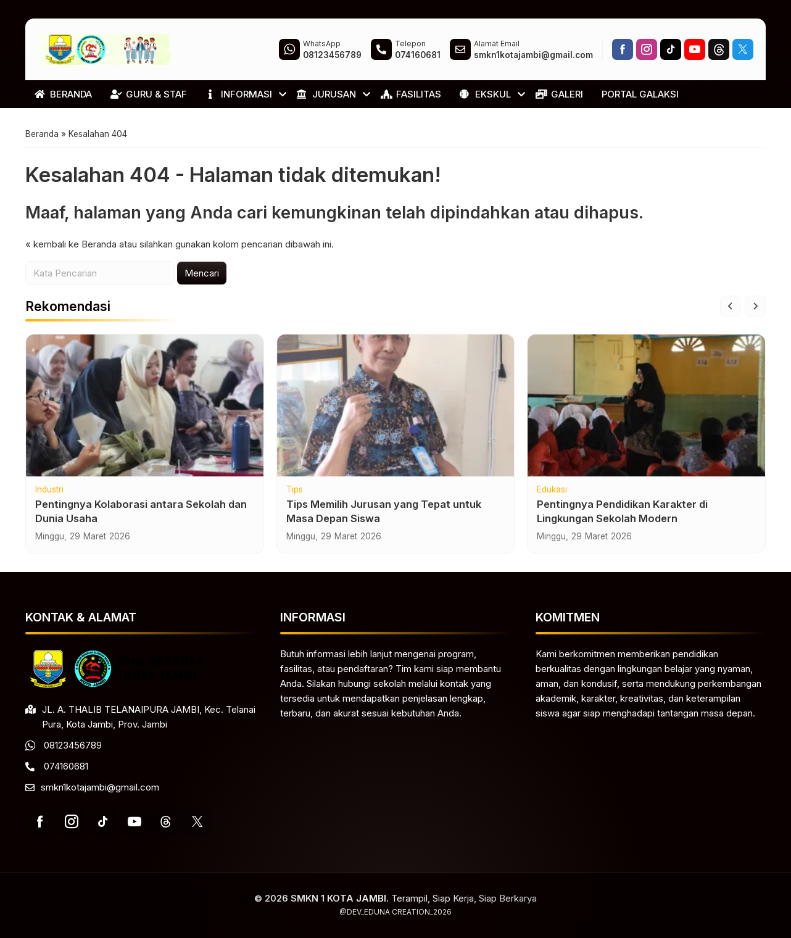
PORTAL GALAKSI (640, 94)
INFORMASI (238, 94)
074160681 (66, 766)
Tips (294, 490)
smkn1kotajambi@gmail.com (100, 787)
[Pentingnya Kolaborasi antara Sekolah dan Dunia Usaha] (144, 405)
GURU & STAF (148, 94)
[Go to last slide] (730, 306)
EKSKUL (485, 94)
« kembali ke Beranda (71, 244)
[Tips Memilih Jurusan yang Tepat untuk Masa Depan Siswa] (396, 405)
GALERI (559, 94)
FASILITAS (411, 94)
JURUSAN (326, 94)
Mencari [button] (201, 273)
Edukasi (552, 490)
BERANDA (63, 94)
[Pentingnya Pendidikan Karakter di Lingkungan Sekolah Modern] (646, 405)
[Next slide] (755, 306)
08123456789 (73, 745)
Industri (49, 490)
